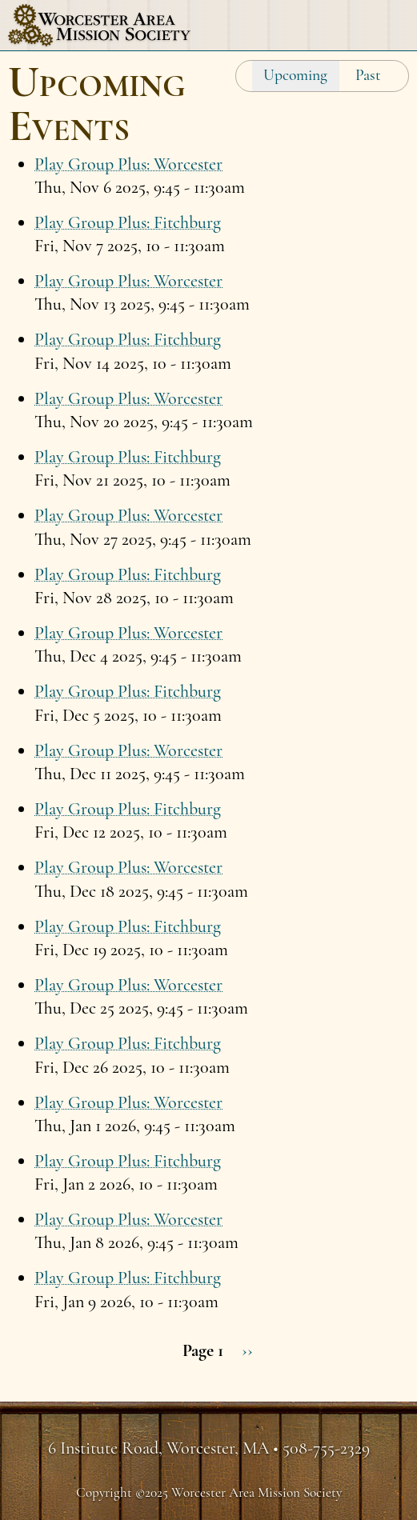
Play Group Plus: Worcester (128, 164)
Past (368, 75)
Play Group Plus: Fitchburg (127, 222)
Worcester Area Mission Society (99, 25)
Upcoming (295, 75)
